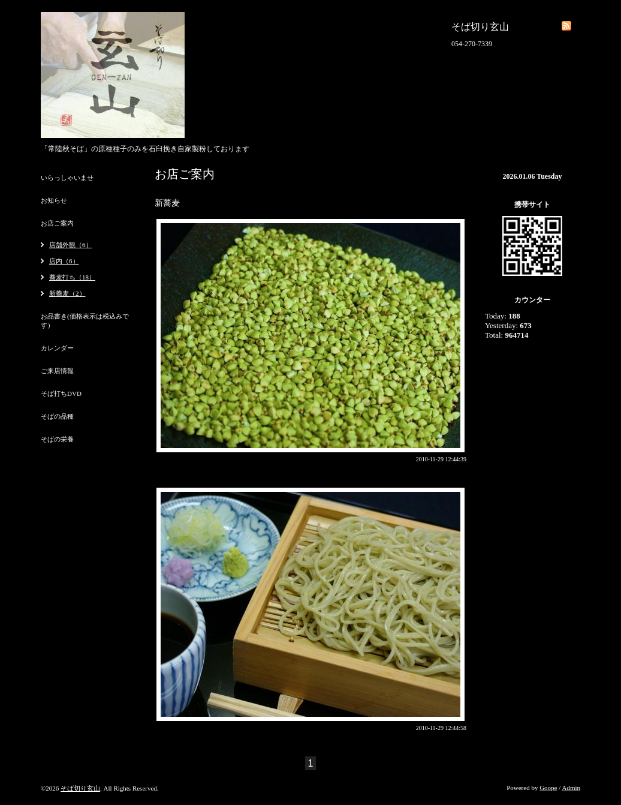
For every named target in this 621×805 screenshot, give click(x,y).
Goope (548, 787)
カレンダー (57, 348)
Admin (571, 787)
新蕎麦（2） (67, 293)
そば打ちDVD (61, 393)
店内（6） (64, 261)
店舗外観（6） (70, 244)
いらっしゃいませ (67, 177)
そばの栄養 (57, 439)
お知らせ (54, 200)
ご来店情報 (57, 370)
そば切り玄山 (80, 788)
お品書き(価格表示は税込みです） (85, 321)
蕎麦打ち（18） (72, 277)
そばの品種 (57, 416)
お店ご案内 (57, 223)
